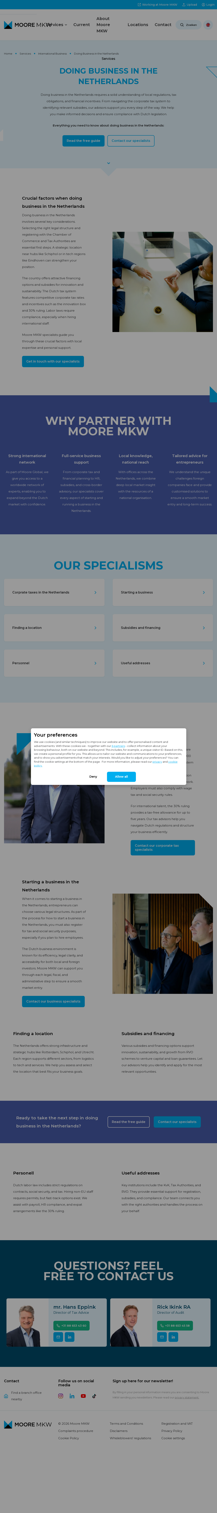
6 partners (118, 746)
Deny (93, 776)
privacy (157, 761)
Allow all (121, 776)
